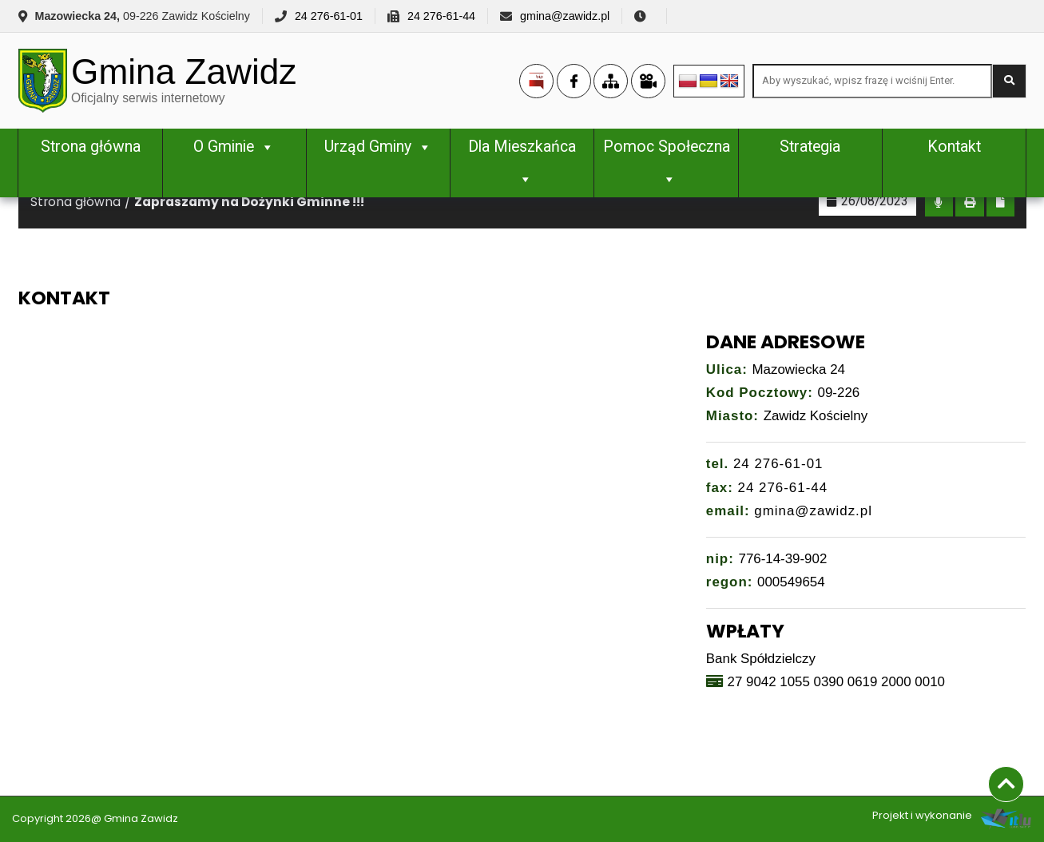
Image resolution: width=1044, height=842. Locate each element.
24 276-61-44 (441, 16)
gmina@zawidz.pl (564, 16)
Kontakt (954, 146)
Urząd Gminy (378, 146)
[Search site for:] (872, 81)
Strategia (810, 146)
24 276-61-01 (329, 16)
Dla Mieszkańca (522, 162)
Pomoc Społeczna (666, 162)
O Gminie (234, 146)
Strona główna (91, 146)
